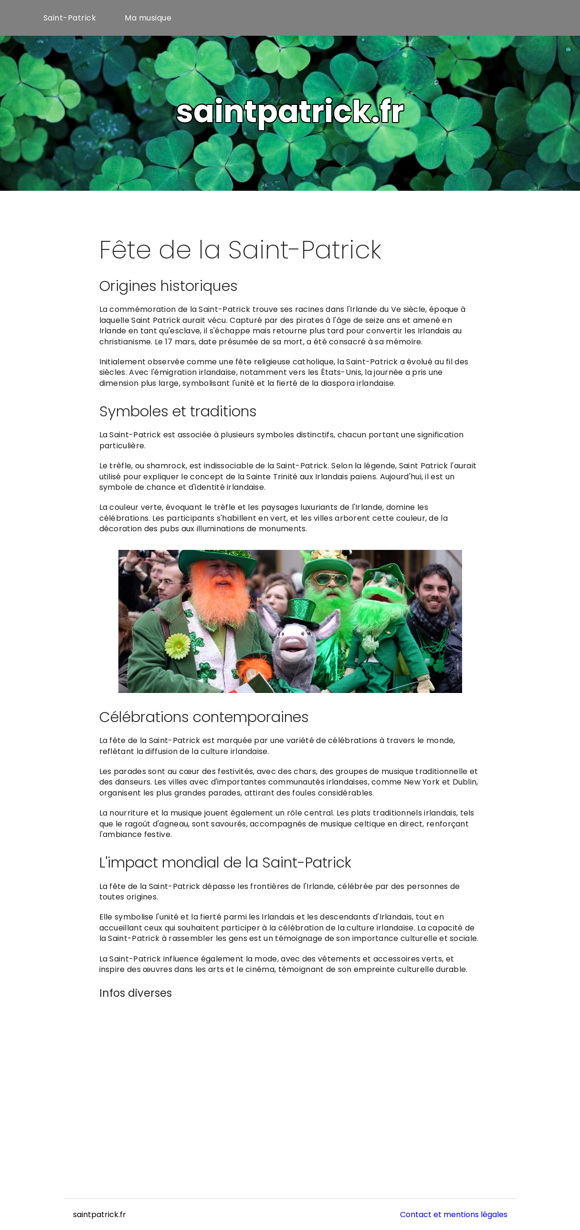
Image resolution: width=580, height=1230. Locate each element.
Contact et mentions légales (453, 1214)
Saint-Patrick (69, 17)
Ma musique (148, 17)
